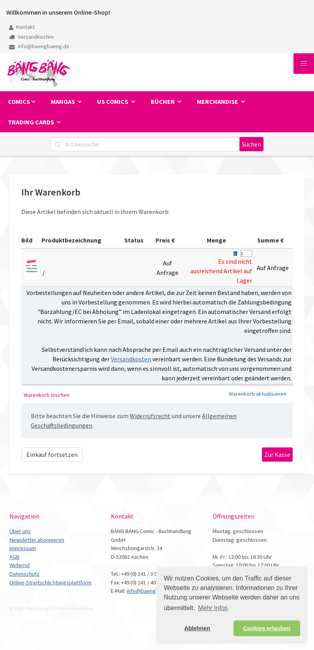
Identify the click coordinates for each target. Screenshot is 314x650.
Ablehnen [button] (197, 628)
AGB (14, 556)
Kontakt (22, 26)
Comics (19, 101)
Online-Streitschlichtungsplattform (50, 582)
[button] (303, 63)
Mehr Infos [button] (213, 608)
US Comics (113, 101)
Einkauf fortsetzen (52, 454)
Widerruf (19, 565)
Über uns (20, 531)
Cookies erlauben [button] (266, 628)
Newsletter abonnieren (36, 539)
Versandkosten (31, 36)
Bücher (163, 101)
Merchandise (218, 101)
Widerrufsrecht (150, 416)
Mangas (63, 101)
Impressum (22, 548)
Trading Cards (31, 122)
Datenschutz (24, 573)
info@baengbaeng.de (39, 46)
